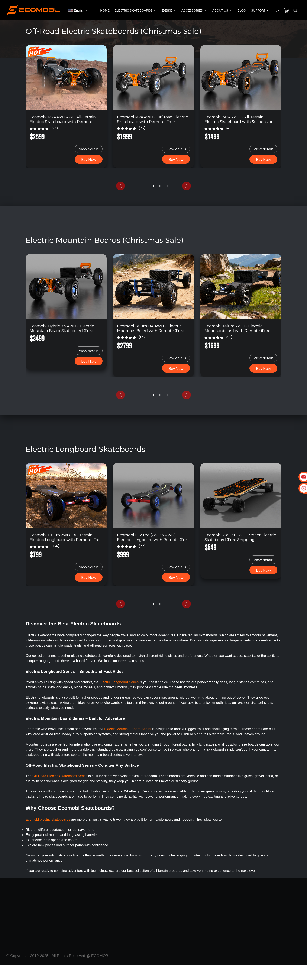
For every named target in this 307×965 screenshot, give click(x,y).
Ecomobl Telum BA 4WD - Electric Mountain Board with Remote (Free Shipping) (150, 328)
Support (260, 10)
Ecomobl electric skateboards (48, 819)
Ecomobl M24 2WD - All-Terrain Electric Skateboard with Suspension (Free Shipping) (239, 119)
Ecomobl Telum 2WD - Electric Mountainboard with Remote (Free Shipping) (237, 328)
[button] (120, 186)
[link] (66, 77)
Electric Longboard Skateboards (85, 448)
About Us (222, 10)
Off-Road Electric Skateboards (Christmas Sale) (113, 30)
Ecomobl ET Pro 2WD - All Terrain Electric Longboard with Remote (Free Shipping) (66, 537)
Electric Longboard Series (119, 682)
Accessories (194, 10)
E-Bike (169, 10)
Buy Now (88, 159)
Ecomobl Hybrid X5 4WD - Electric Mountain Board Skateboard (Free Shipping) (62, 328)
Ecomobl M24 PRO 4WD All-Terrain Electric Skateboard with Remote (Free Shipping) (63, 119)
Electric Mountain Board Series (128, 729)
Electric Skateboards (136, 10)
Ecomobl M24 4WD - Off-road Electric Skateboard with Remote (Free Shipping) (152, 119)
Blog (241, 10)
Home (105, 10)
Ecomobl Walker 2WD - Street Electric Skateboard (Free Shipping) (240, 537)
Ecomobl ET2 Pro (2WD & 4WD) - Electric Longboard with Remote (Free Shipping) (153, 537)
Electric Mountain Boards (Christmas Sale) (104, 239)
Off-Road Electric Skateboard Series (59, 776)
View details (88, 149)
